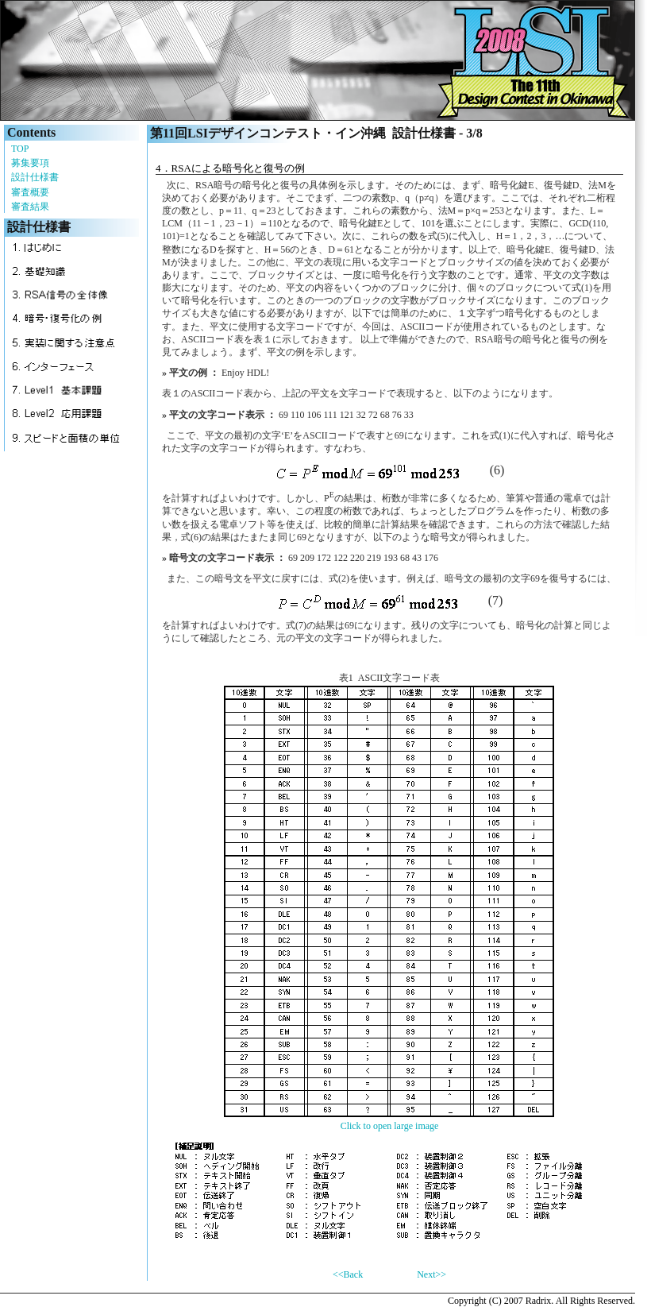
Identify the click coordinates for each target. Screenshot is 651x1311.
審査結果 (30, 206)
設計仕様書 (35, 177)
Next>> (431, 1274)
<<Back (348, 1274)
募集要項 (30, 162)
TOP (20, 148)
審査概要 (30, 192)
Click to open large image (390, 1125)
